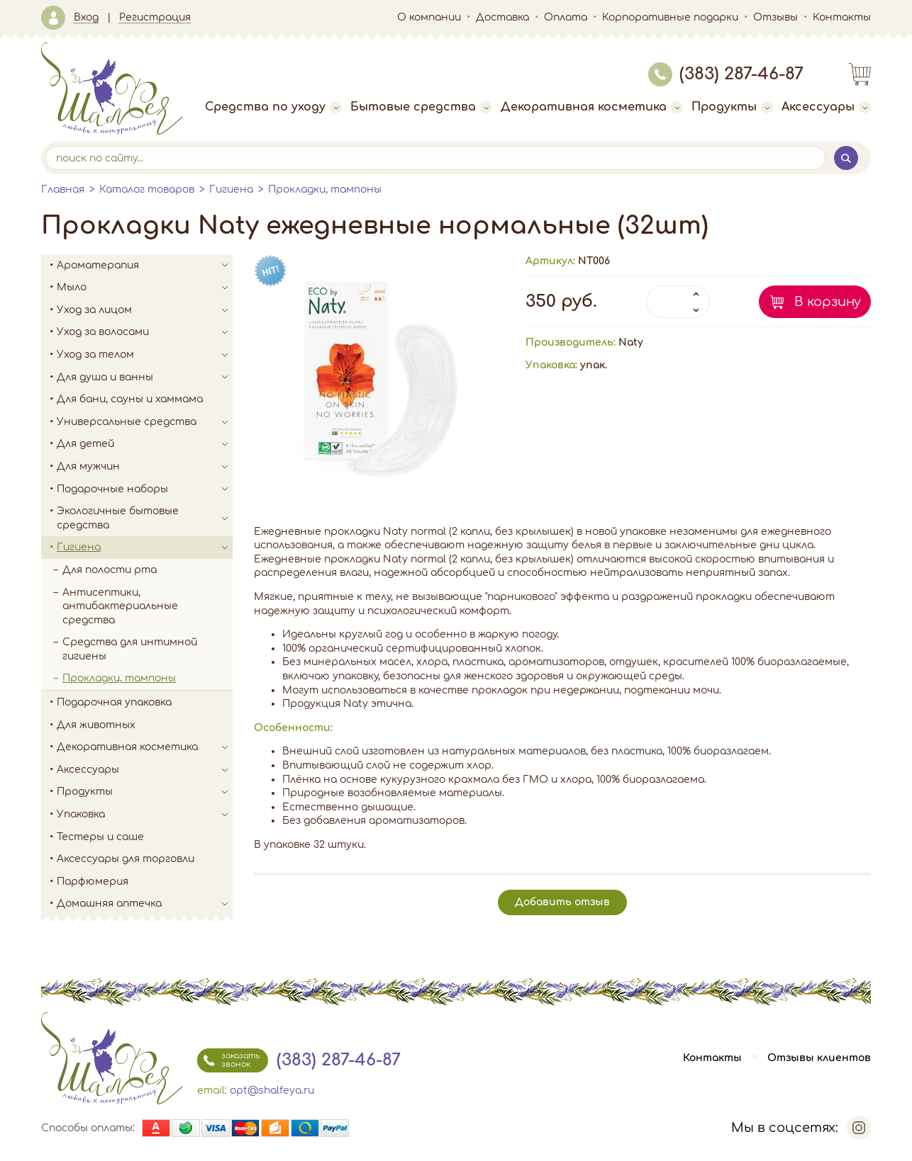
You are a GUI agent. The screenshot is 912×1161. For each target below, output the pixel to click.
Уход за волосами (145, 332)
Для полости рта (109, 570)
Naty (630, 342)
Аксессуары (826, 107)
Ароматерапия (145, 265)
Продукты (732, 107)
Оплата (565, 17)
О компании (429, 17)
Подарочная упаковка (114, 702)
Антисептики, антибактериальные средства (120, 606)
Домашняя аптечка (145, 904)
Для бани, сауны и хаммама (130, 399)
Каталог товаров (146, 189)
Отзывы (775, 17)
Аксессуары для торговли (125, 859)
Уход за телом (145, 355)
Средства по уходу (273, 107)
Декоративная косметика (592, 107)
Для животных (96, 725)
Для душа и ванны (145, 377)
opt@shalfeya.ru (272, 1090)
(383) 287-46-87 (725, 74)
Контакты (842, 17)
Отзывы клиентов (819, 1058)
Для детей (145, 444)
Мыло (145, 287)
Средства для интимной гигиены (129, 649)
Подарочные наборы (145, 489)
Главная (62, 189)
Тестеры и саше (100, 837)
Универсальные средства (145, 422)
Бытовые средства (421, 107)
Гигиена (231, 189)
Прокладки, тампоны (325, 189)
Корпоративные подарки (670, 17)
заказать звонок (228, 1060)
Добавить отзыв (562, 902)
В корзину (827, 302)
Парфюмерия (92, 881)
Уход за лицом (145, 310)
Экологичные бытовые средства (145, 518)
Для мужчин (145, 466)
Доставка (502, 17)
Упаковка (145, 814)
